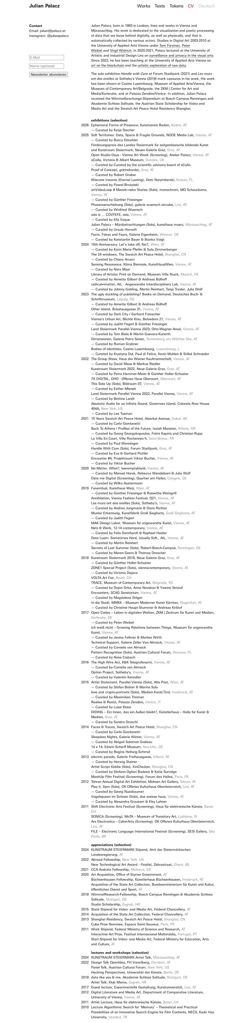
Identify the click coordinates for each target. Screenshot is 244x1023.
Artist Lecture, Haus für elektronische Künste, (134, 1002)
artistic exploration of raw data (162, 65)
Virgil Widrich (120, 50)
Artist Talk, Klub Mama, (118, 982)
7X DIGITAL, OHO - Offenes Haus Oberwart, (136, 379)
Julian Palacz (44, 5)
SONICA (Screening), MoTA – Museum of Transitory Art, (144, 816)
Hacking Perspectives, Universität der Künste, (135, 972)
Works (143, 5)
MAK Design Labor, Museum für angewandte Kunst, (140, 523)
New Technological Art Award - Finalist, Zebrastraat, (140, 865)
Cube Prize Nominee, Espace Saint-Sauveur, (132, 924)
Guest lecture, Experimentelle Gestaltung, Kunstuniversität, (143, 987)
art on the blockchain (107, 65)
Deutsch (206, 5)
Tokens (176, 5)
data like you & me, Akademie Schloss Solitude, (139, 977)
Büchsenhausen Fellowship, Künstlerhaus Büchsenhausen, (147, 879)
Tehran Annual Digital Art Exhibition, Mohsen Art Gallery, (143, 782)
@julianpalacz (58, 36)
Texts (160, 5)
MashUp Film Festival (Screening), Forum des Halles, (139, 777)
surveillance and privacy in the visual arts (181, 55)
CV (191, 5)
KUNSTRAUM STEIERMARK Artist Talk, (135, 957)
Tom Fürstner (169, 45)
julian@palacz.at (52, 31)
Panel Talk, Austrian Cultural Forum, (130, 967)
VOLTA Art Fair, (111, 578)
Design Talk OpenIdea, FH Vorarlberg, (130, 962)
